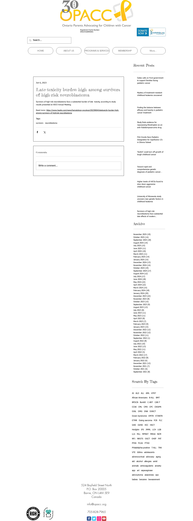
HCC (146, 425)
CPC (151, 407)
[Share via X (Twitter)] (44, 132)
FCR (155, 420)
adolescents (149, 452)
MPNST (145, 434)
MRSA (152, 434)
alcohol (139, 461)
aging (158, 457)
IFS (142, 430)
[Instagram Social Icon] (99, 518)
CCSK (134, 407)
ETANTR (159, 416)
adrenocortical (138, 457)
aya (156, 475)
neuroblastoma (51, 123)
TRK (160, 448)
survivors (39, 123)
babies (135, 480)
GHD (134, 425)
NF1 (133, 439)
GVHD (140, 425)
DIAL (134, 411)
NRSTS (140, 439)
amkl (155, 461)
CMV (146, 407)
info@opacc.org (96, 504)
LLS (133, 434)
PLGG (140, 443)
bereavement (154, 480)
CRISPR (158, 407)
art (138, 471)
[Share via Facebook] (37, 132)
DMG (140, 411)
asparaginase (147, 471)
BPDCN (135, 402)
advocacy (150, 457)
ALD (137, 393)
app (133, 471)
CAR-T (157, 402)
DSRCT (153, 411)
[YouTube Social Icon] (104, 518)
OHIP (154, 439)
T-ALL (154, 448)
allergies (147, 461)
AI (133, 393)
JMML (148, 430)
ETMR (134, 420)
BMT (158, 398)
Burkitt (143, 402)
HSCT (152, 425)
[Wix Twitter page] (94, 518)
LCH (154, 430)
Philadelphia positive (141, 448)
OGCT (147, 439)
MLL (138, 434)
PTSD (147, 443)
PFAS (134, 443)
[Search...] (49, 40)
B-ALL (151, 398)
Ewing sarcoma (145, 420)
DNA (146, 411)
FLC (160, 420)
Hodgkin (135, 430)
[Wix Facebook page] (89, 518)
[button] (68, 50)
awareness (149, 475)
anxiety (158, 466)
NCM (159, 434)
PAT (159, 439)
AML (148, 393)
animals (135, 466)
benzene (143, 480)
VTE (133, 452)
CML (140, 407)
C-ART (150, 402)
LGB (159, 430)
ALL (142, 393)
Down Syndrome (139, 416)
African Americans (139, 398)
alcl (133, 461)
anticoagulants (146, 466)
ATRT (153, 393)
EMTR (151, 416)
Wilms (139, 452)
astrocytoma (137, 475)
